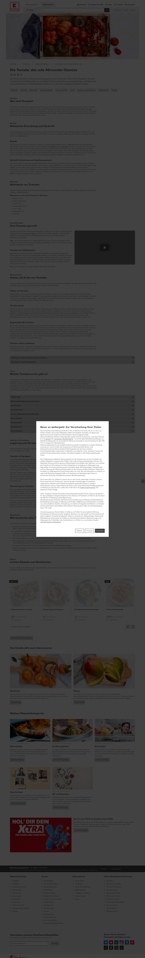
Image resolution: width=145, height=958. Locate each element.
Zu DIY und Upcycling (60, 807)
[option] (25, 600)
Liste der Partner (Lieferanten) (50, 522)
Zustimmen (100, 531)
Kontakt (132, 10)
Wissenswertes (104, 90)
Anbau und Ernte (61, 90)
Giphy (116, 948)
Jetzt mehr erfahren (81, 830)
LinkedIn (127, 942)
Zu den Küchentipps (102, 760)
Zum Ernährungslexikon (61, 760)
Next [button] (133, 627)
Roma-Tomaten (16, 418)
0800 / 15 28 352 (40, 868)
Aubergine (64, 146)
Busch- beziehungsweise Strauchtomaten (25, 401)
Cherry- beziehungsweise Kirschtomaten (25, 414)
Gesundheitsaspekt (46, 90)
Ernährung (26, 64)
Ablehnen (79, 531)
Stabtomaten (15, 397)
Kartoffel (52, 146)
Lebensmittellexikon (42, 64)
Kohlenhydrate (31, 233)
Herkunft (24, 90)
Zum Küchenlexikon (17, 760)
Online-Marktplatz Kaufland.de (118, 876)
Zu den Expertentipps (18, 803)
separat (47, 439)
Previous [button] (128, 627)
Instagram (122, 942)
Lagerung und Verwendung (87, 90)
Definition (14, 90)
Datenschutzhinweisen (87, 487)
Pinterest (132, 942)
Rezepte (114, 90)
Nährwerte (33, 90)
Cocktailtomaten (17, 410)
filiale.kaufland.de (18, 876)
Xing (116, 942)
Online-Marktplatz (31, 5)
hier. (56, 489)
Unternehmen (117, 10)
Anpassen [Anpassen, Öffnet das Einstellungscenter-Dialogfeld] (89, 531)
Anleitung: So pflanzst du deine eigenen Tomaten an (29, 358)
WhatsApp (122, 948)
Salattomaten (16, 405)
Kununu (106, 948)
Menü (29, 10)
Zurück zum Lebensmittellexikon (21, 638)
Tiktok (111, 948)
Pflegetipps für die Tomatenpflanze (23, 362)
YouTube (111, 942)
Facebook (106, 942)
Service (44, 876)
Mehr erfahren (16, 702)
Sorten (72, 90)
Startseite (13, 64)
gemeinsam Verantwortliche (63, 439)
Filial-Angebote (48, 5)
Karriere (126, 10)
